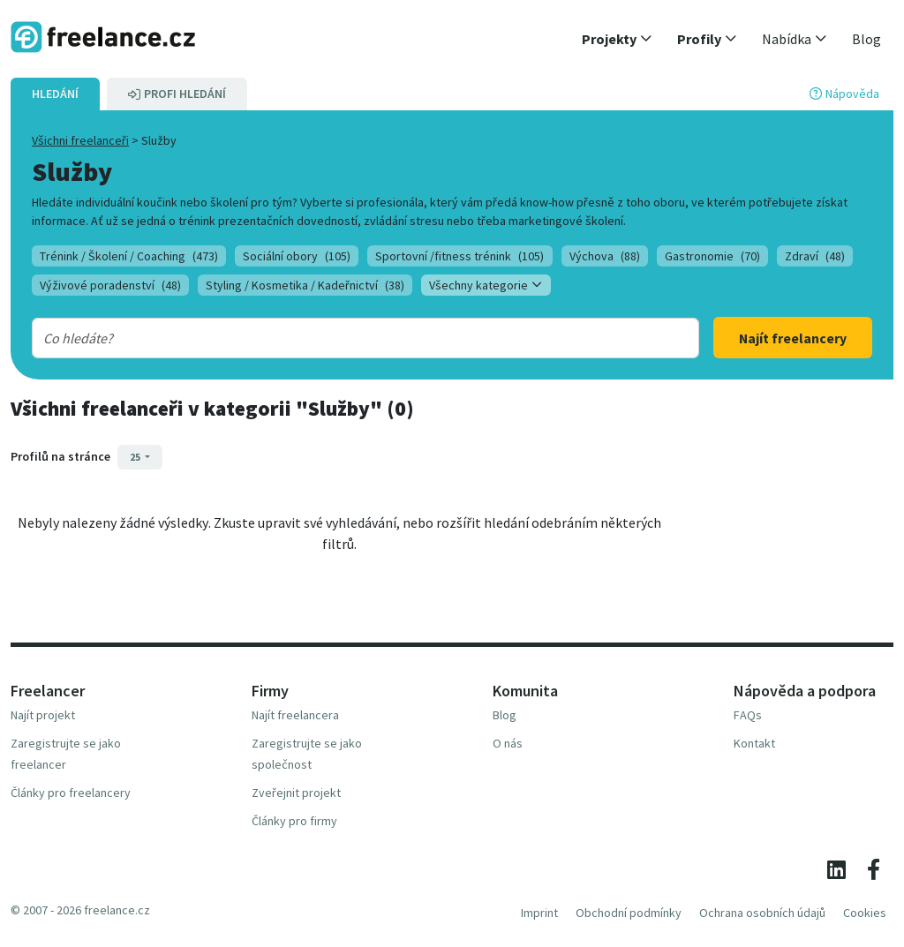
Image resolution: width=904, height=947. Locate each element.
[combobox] (336, 338)
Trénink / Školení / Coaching (129, 256)
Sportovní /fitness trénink (459, 256)
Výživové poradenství (110, 285)
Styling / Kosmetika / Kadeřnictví (305, 285)
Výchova (604, 256)
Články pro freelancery (71, 792)
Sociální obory (296, 256)
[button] (617, 38)
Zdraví (815, 256)
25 (136, 456)
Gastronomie (712, 256)
